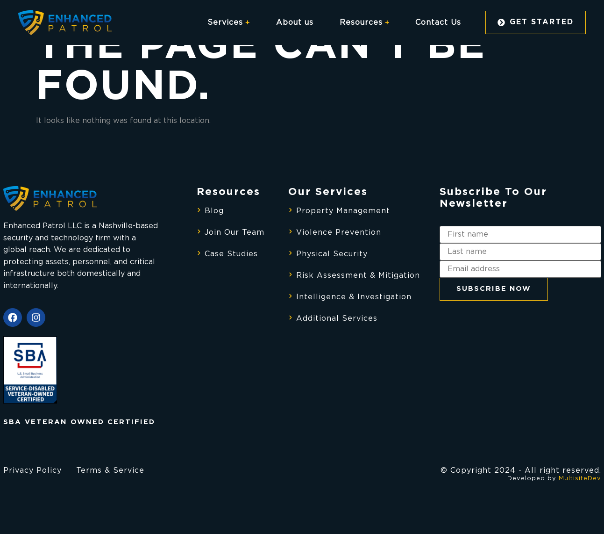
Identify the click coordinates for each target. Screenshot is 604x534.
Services (228, 22)
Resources (365, 22)
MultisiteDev (580, 479)
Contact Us (438, 22)
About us (294, 22)
